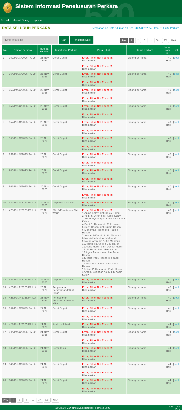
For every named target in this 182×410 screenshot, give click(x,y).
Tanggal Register (45, 50)
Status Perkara (144, 50)
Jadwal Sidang (21, 20)
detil (176, 57)
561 (158, 40)
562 (165, 40)
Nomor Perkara (23, 50)
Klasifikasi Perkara (66, 50)
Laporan (37, 20)
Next (173, 40)
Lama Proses (167, 50)
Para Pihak (103, 50)
